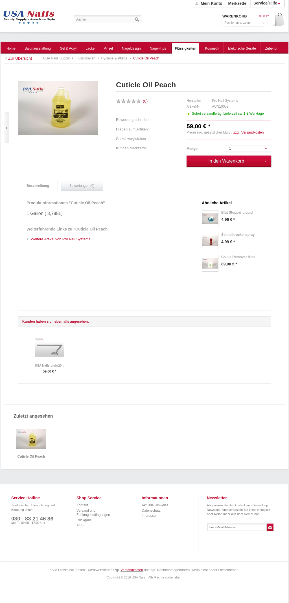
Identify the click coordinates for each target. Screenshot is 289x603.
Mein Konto (211, 3)
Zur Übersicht (20, 58)
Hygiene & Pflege (114, 58)
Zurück (6, 127)
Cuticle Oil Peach (31, 456)
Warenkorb (277, 20)
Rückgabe (84, 520)
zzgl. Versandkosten (248, 132)
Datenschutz (151, 511)
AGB (80, 525)
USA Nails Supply (29, 15)
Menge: (192, 149)
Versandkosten (132, 570)
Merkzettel (237, 3)
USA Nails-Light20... (49, 365)
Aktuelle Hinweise (155, 505)
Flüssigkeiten (86, 58)
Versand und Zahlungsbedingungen (93, 513)
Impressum (150, 516)
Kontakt (82, 505)
